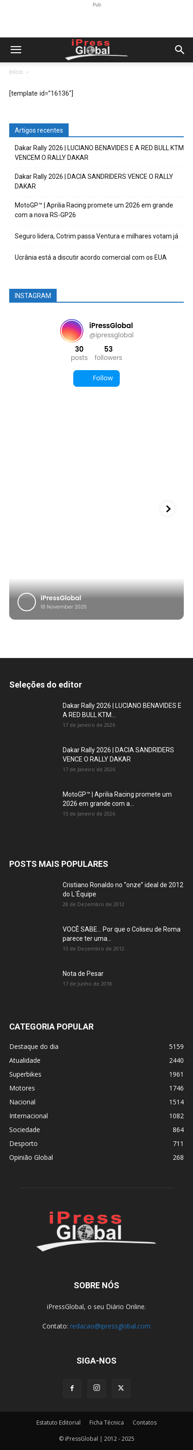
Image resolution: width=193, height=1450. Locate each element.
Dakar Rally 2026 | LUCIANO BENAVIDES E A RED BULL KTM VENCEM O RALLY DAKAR (99, 152)
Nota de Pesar (83, 973)
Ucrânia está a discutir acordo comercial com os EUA (91, 257)
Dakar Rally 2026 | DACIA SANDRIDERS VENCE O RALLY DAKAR (94, 181)
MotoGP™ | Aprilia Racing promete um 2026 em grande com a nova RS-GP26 (94, 210)
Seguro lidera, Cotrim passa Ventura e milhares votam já (96, 236)
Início (16, 72)
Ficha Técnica (106, 1422)
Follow (96, 378)
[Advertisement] (96, 21)
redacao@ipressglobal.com (110, 1326)
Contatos (145, 1422)
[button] (15, 49)
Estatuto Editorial (58, 1422)
